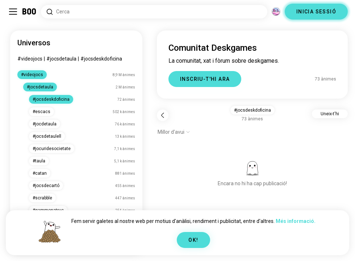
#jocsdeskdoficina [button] (252, 110)
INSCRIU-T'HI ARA (205, 79)
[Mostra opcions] (174, 132)
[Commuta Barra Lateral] (13, 12)
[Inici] (29, 11)
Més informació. (296, 221)
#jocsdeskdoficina (101, 59)
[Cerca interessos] (154, 11)
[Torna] (162, 115)
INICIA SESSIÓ (316, 11)
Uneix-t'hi (330, 113)
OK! (193, 240)
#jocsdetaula (61, 59)
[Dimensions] (276, 11)
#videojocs (29, 59)
